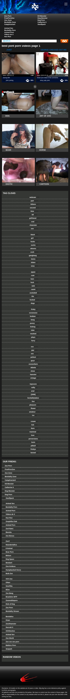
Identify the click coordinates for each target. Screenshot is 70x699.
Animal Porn (9, 32)
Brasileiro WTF (10, 597)
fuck (34, 282)
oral (34, 222)
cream (34, 421)
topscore (34, 384)
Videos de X (8, 34)
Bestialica (8, 616)
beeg (34, 320)
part (34, 201)
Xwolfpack (42, 24)
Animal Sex (8, 28)
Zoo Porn (7, 16)
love (34, 435)
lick (34, 425)
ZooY (6, 541)
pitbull (34, 446)
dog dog (41, 9)
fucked (34, 300)
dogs (34, 303)
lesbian (34, 316)
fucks (34, 242)
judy (45, 80)
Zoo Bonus (8, 536)
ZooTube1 (8, 529)
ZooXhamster (9, 624)
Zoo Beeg (8, 593)
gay (34, 350)
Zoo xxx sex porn (11, 642)
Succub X (8, 627)
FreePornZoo (9, 18)
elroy (41, 80)
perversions (34, 439)
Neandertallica (10, 545)
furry (34, 341)
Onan (6, 620)
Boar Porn (8, 552)
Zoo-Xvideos (9, 566)
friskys (34, 449)
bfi (34, 215)
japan (34, 272)
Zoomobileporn (10, 600)
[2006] (34, 394)
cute (34, 275)
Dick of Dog (9, 604)
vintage (34, 378)
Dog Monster (43, 18)
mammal (34, 432)
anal (34, 391)
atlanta (34, 367)
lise (34, 401)
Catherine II (42, 22)
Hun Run (7, 36)
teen (34, 279)
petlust (34, 357)
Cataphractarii (9, 24)
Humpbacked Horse (12, 570)
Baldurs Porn (9, 645)
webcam (34, 197)
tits (34, 296)
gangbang (34, 255)
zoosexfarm (34, 364)
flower (34, 408)
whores (34, 248)
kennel (34, 453)
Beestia (7, 532)
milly (34, 387)
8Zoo (6, 590)
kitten (34, 262)
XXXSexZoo (9, 631)
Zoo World (8, 638)
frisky (34, 309)
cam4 (34, 289)
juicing (11, 80)
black (34, 235)
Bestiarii (7, 563)
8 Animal (7, 548)
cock (34, 252)
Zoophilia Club (10, 521)
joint (7, 80)
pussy (34, 323)
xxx (34, 347)
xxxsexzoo (34, 313)
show (34, 371)
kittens (34, 204)
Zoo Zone (8, 20)
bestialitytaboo (34, 398)
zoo (34, 229)
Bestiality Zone (10, 22)
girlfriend (34, 218)
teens (34, 259)
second (34, 208)
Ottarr (6, 582)
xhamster (34, 225)
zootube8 (34, 293)
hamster (34, 374)
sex (34, 354)
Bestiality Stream (11, 611)
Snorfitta (7, 586)
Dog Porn (41, 20)
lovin (34, 442)
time (34, 211)
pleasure (34, 405)
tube (34, 330)
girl (34, 238)
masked (34, 334)
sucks (34, 245)
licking (34, 327)
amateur (34, 412)
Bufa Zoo (8, 573)
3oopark (7, 649)
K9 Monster (42, 16)
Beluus (7, 555)
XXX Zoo (7, 579)
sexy (34, 266)
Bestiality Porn (10, 30)
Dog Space (8, 559)
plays (34, 337)
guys (34, 361)
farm (34, 428)
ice (34, 415)
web (34, 286)
